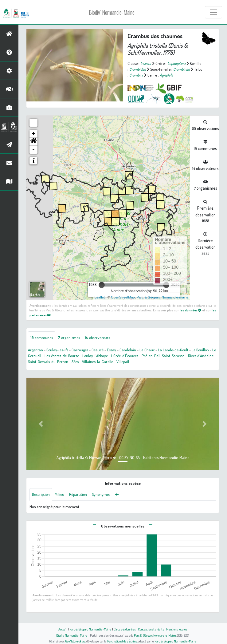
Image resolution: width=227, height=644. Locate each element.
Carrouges (80, 349)
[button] (33, 142)
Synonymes (101, 494)
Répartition (78, 494)
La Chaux (147, 349)
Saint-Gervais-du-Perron (48, 361)
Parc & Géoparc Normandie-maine (163, 297)
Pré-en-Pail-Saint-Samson (163, 355)
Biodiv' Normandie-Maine (112, 12)
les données (191, 310)
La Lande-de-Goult (173, 349)
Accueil (62, 629)
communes (41, 337)
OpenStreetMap (123, 297)
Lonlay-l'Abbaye (95, 355)
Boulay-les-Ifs (57, 349)
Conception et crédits (151, 629)
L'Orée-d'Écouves (124, 355)
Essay (111, 349)
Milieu (59, 494)
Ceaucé (98, 349)
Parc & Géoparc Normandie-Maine (90, 629)
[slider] (102, 285)
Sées (75, 361)
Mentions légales (176, 629)
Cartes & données (125, 629)
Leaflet (100, 297)
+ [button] (33, 133)
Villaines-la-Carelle (97, 361)
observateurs (97, 337)
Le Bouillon (200, 349)
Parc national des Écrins (122, 641)
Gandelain (127, 349)
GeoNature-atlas (75, 641)
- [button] (33, 149)
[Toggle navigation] (213, 12)
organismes (69, 337)
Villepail (122, 361)
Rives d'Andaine (200, 355)
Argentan (35, 349)
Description (41, 494)
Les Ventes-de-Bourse (62, 355)
